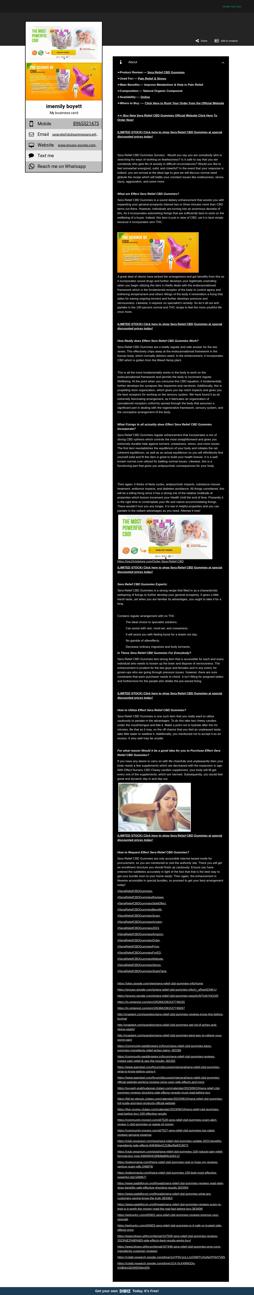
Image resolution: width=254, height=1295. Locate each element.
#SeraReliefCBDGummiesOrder (138, 940)
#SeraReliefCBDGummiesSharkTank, (142, 971)
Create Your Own (231, 6)
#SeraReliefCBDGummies (134, 891)
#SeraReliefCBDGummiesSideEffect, (142, 903)
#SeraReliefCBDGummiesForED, (139, 952)
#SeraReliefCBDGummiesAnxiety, (140, 922)
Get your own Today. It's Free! (127, 1291)
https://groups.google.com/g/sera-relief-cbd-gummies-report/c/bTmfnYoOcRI (167, 996)
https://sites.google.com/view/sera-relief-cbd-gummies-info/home (160, 983)
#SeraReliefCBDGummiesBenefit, (139, 909)
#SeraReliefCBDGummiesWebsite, (140, 959)
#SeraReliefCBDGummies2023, (138, 928)
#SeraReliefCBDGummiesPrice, (138, 946)
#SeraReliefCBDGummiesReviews (140, 897)
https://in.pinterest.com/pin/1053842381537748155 (151, 1002)
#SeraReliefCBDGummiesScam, (139, 915)
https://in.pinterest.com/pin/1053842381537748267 (151, 1008)
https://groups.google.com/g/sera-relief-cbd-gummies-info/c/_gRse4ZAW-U (166, 989)
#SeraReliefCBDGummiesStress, (139, 965)
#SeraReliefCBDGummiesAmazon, (140, 934)
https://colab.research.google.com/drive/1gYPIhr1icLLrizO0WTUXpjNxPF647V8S (171, 1257)
